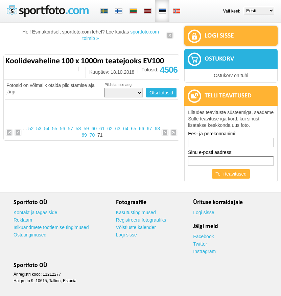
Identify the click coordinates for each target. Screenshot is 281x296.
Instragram (204, 251)
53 (39, 128)
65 (133, 128)
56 (62, 128)
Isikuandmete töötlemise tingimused (51, 227)
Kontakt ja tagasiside (35, 212)
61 (102, 128)
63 (118, 128)
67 (149, 128)
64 (125, 128)
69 (84, 135)
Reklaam (23, 220)
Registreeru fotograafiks (141, 220)
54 (46, 128)
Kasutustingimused (136, 212)
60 (94, 128)
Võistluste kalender (136, 227)
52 (31, 128)
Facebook (203, 236)
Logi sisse (126, 234)
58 (78, 128)
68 (157, 128)
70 (92, 135)
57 (70, 128)
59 (86, 128)
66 (141, 128)
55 (54, 128)
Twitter (200, 244)
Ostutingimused (30, 234)
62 (110, 128)
